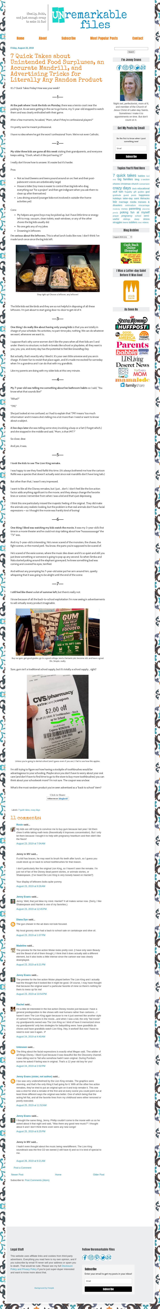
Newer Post (17, 1174)
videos (145, 222)
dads (134, 188)
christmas (126, 184)
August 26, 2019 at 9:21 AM (30, 1161)
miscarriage (144, 205)
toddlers (133, 222)
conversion (144, 184)
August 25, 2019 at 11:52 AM (31, 1105)
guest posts (130, 195)
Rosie (19, 824)
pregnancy (126, 215)
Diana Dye (22, 919)
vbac (140, 222)
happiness (144, 195)
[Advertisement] (57, 1204)
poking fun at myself (135, 212)
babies (141, 176)
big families (125, 179)
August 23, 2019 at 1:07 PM (30, 935)
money (124, 209)
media (133, 202)
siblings (126, 219)
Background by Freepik (44, 1288)
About (43, 38)
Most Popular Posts (104, 38)
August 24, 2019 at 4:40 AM (30, 1036)
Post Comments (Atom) (37, 1180)
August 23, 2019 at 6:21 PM (30, 964)
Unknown (21, 1047)
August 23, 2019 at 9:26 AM (30, 886)
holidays (117, 198)
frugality (128, 192)
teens (125, 222)
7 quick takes (24, 810)
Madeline (21, 945)
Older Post (98, 1174)
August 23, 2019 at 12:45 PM (31, 909)
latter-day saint (131, 198)
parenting (135, 208)
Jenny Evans (23, 896)
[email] (131, 148)
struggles (117, 222)
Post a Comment (22, 1167)
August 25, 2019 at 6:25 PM (30, 1131)
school (138, 216)
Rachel (20, 1004)
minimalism (130, 205)
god (148, 191)
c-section (145, 179)
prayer (116, 216)
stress (146, 219)
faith (121, 191)
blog (137, 179)
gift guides (139, 192)
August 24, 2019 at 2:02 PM (30, 1066)
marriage (123, 202)
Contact (137, 38)
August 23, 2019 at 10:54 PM (31, 994)
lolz (115, 201)
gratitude (117, 195)
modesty (116, 209)
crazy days (35, 810)
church (134, 184)
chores (116, 184)
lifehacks (145, 198)
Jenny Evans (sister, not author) (34, 1076)
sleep (136, 219)
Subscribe (69, 38)
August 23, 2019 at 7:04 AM (30, 843)
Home (20, 38)
